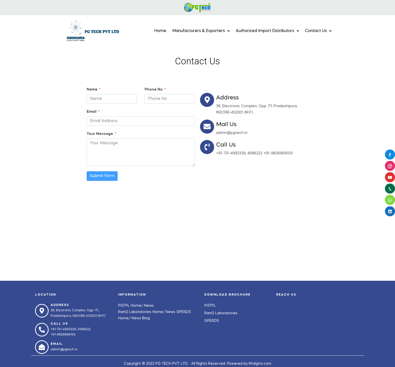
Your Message (100, 134)
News (149, 305)
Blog (146, 318)
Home (160, 31)
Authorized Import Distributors (267, 31)
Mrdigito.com (260, 363)
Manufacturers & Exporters (201, 31)
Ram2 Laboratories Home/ (142, 312)
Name (92, 89)
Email (91, 112)
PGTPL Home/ (131, 305)
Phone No (154, 89)
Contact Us (318, 31)
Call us (59, 323)
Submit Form (102, 176)
